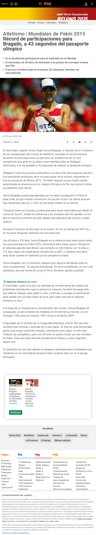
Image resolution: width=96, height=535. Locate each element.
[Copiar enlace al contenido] (91, 141)
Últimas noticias (62, 440)
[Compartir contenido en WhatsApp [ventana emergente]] (85, 141)
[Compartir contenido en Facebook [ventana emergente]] (67, 141)
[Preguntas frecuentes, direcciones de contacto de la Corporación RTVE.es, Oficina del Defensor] (75, 513)
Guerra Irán (43, 435)
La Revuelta (71, 435)
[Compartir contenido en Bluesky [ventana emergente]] (79, 141)
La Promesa (32, 440)
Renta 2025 (14, 435)
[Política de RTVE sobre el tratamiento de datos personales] (15, 514)
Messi (84, 435)
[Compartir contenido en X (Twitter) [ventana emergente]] (73, 141)
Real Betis (29, 435)
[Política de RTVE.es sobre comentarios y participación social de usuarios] (87, 514)
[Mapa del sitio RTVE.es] (67, 514)
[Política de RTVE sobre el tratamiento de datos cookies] (29, 514)
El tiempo (46, 440)
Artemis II (57, 435)
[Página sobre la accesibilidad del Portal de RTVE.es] (56, 513)
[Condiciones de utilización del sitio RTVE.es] (4, 514)
